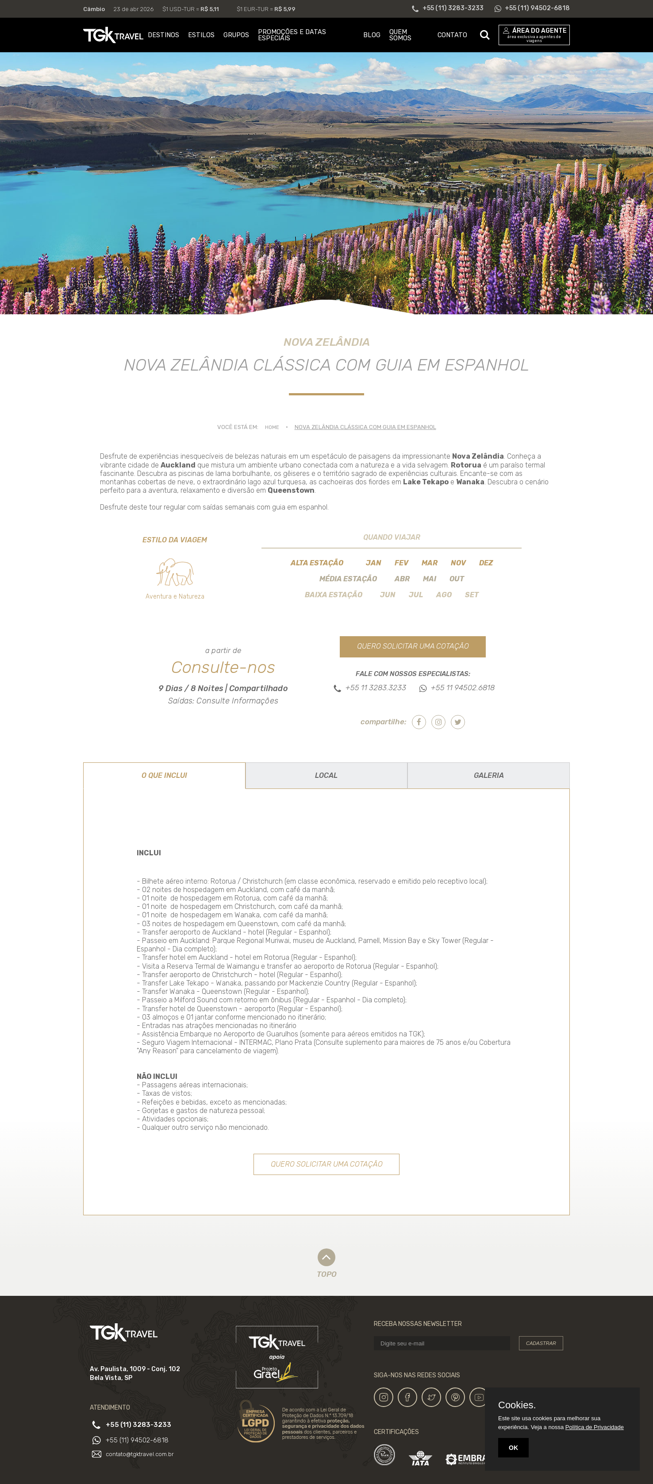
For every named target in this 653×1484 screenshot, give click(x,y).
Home (272, 427)
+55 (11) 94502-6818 (139, 1441)
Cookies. (517, 1405)
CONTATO (452, 35)
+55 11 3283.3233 (376, 688)
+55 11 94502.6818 (463, 688)
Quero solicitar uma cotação (413, 646)
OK (513, 1447)
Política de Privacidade (594, 1427)
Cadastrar (541, 1345)
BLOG (371, 35)
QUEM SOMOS (400, 35)
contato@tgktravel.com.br (143, 1455)
